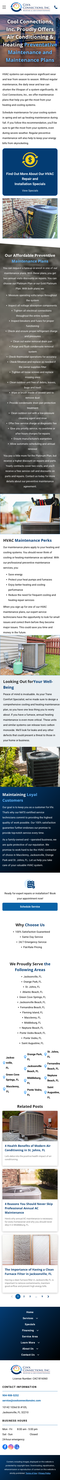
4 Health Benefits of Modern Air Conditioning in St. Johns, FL (28, 1148)
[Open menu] (4, 7)
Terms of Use (31, 1473)
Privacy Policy (45, 1473)
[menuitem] (30, 1312)
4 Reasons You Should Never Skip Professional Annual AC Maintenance (29, 1208)
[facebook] (5, 1447)
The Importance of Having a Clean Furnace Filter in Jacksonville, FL (29, 1272)
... (36, 1296)
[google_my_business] (16, 1447)
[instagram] (10, 1447)
